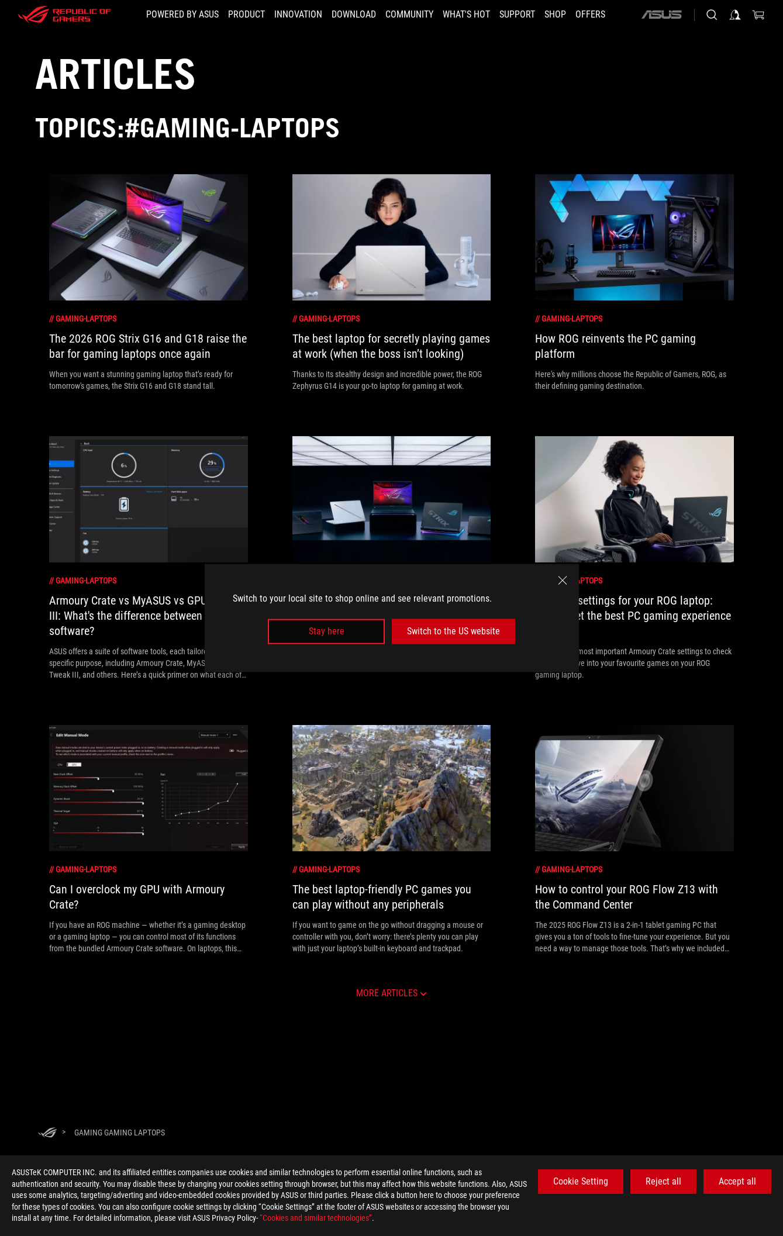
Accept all (737, 1181)
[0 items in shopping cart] (758, 14)
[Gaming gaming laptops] (119, 1132)
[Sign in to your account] (735, 14)
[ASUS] (661, 14)
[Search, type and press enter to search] (712, 14)
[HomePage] (47, 1133)
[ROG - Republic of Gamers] (64, 14)
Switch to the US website (453, 631)
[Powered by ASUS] (182, 14)
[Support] (517, 14)
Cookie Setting (580, 1181)
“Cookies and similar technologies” (316, 1218)
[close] (563, 581)
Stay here (326, 631)
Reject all (663, 1181)
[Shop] (555, 14)
